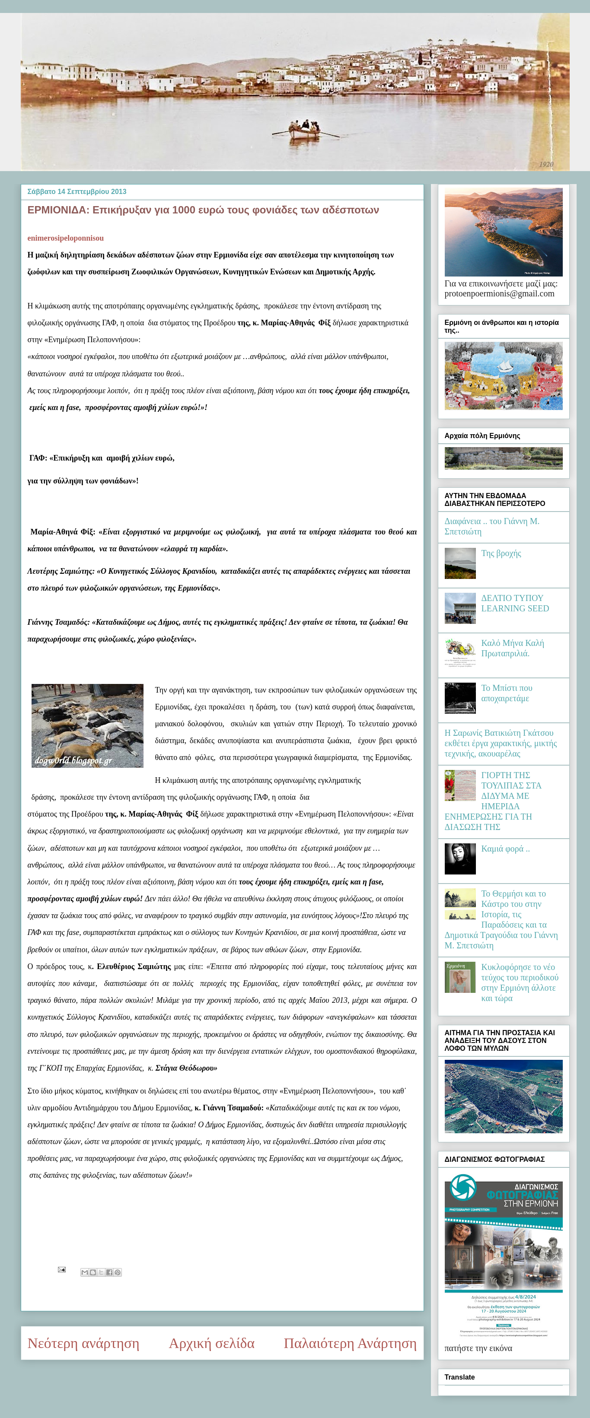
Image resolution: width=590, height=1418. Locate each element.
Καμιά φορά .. (506, 848)
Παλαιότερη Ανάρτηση (350, 1343)
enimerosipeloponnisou (66, 238)
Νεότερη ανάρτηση (84, 1343)
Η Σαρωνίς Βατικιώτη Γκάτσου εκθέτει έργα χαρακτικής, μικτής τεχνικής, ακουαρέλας (501, 743)
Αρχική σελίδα (212, 1343)
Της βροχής (501, 553)
